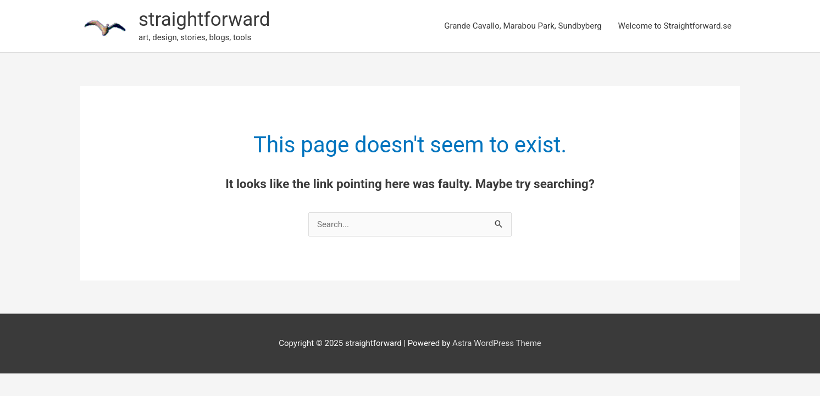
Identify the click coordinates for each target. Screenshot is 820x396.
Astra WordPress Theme (496, 343)
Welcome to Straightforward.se (675, 26)
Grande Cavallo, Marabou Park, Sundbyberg (522, 26)
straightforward (204, 19)
